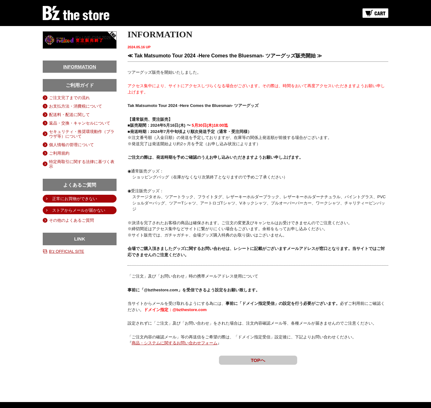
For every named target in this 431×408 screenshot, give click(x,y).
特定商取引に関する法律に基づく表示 (81, 164)
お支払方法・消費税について (75, 106)
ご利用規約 (59, 153)
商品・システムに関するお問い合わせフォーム (174, 343)
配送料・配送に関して (69, 114)
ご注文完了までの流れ (69, 97)
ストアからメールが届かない (78, 210)
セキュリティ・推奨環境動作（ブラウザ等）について (81, 134)
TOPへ (258, 360)
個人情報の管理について (71, 144)
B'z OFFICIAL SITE (66, 251)
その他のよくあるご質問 (71, 220)
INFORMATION (79, 66)
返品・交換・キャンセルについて (79, 123)
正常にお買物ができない (74, 198)
